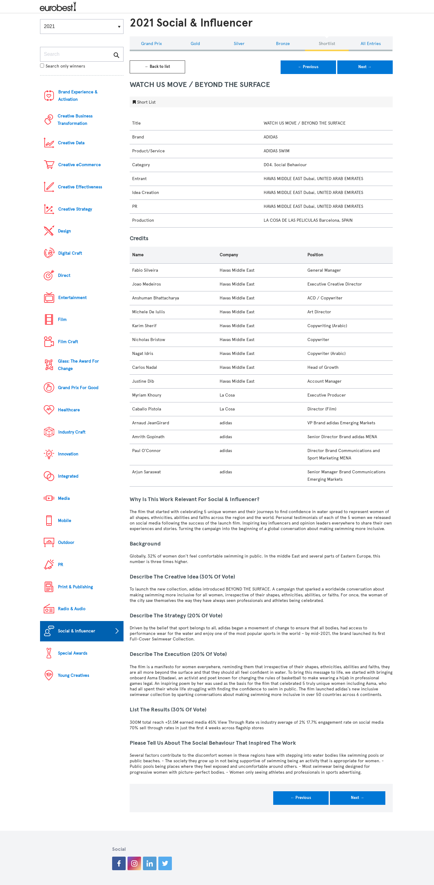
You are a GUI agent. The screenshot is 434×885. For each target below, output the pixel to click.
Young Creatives (73, 675)
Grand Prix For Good (78, 387)
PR (60, 564)
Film (62, 319)
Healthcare (69, 410)
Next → (364, 66)
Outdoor (66, 542)
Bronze (283, 43)
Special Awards (72, 653)
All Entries (371, 43)
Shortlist (327, 43)
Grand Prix (151, 43)
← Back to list (157, 66)
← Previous (308, 66)
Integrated (68, 476)
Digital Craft (70, 253)
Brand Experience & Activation (77, 95)
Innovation (68, 454)
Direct (64, 275)
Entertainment (72, 297)
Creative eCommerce (79, 164)
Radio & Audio (71, 608)
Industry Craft (71, 432)
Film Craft (68, 341)
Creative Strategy (75, 209)
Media (64, 498)
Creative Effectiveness (80, 187)
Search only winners (62, 66)
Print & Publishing (75, 587)
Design (64, 231)
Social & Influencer (76, 631)
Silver (239, 43)
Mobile (64, 520)
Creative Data (71, 143)
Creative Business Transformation (75, 119)
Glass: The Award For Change (78, 365)
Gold (195, 43)
